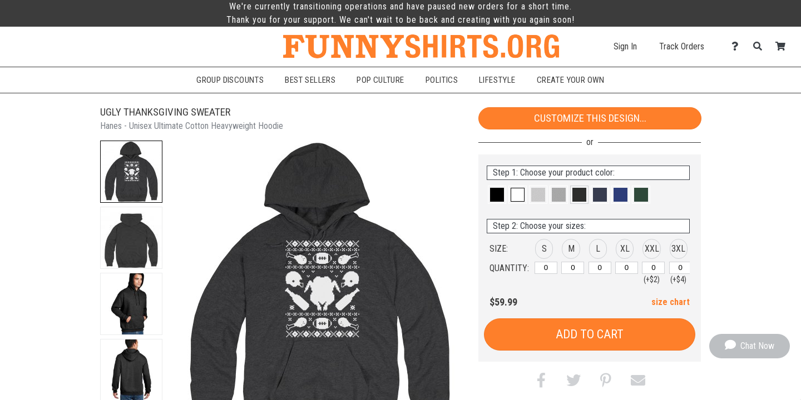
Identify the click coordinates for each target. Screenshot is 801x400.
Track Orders (681, 46)
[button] (131, 171)
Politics (442, 80)
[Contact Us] (737, 46)
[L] (600, 268)
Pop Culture (380, 80)
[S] (546, 268)
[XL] (626, 268)
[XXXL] (680, 268)
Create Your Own (571, 80)
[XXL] (653, 268)
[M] (572, 268)
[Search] (760, 46)
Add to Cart (590, 334)
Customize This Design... (590, 118)
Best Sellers (310, 80)
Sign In (625, 46)
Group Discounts (230, 80)
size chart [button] (670, 302)
